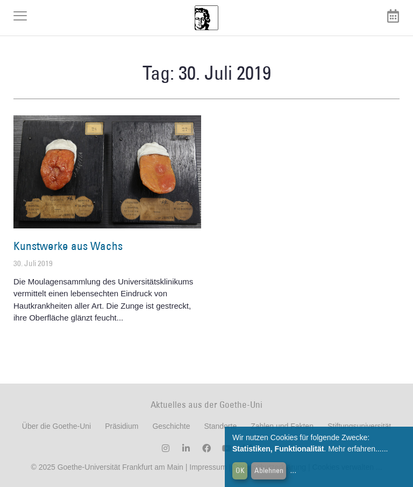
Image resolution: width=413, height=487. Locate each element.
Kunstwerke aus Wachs (68, 246)
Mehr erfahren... (355, 448)
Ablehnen (268, 470)
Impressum (206, 467)
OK (240, 470)
